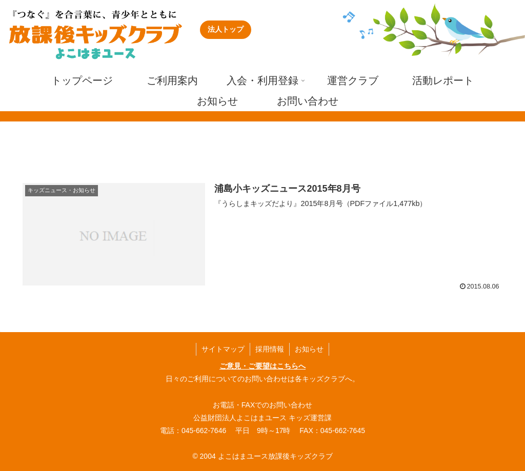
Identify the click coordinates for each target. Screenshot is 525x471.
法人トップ (226, 29)
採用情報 (269, 349)
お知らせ (309, 349)
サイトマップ (223, 349)
